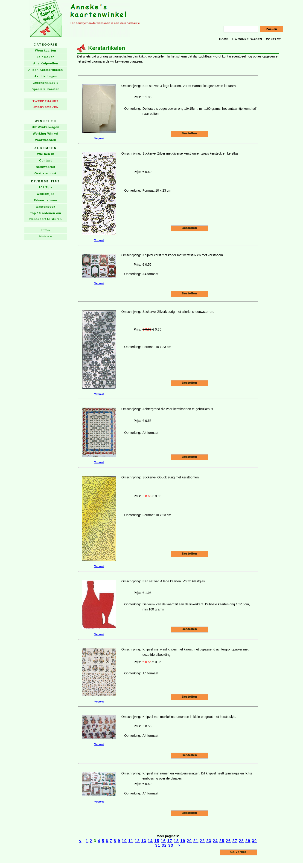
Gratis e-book (46, 173)
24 (215, 841)
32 (164, 845)
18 (176, 841)
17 (169, 841)
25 (221, 841)
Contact (273, 39)
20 (189, 841)
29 (248, 841)
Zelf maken (46, 57)
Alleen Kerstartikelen (45, 70)
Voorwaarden (45, 140)
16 (163, 841)
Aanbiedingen (45, 76)
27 (234, 841)
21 (195, 841)
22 (202, 841)
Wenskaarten (45, 50)
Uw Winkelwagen (45, 127)
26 (228, 841)
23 (208, 841)
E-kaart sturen (45, 200)
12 (137, 841)
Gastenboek (45, 206)
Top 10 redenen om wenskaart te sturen (45, 216)
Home (223, 39)
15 (156, 841)
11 (130, 841)
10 (124, 841)
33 (170, 845)
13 (143, 841)
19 (182, 841)
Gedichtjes (45, 194)
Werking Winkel (45, 133)
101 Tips (45, 187)
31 (157, 845)
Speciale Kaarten (46, 89)
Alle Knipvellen (45, 63)
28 (241, 841)
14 (150, 841)
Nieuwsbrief (45, 167)
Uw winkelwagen (247, 39)
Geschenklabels (46, 82)
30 (254, 841)
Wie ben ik (45, 154)
